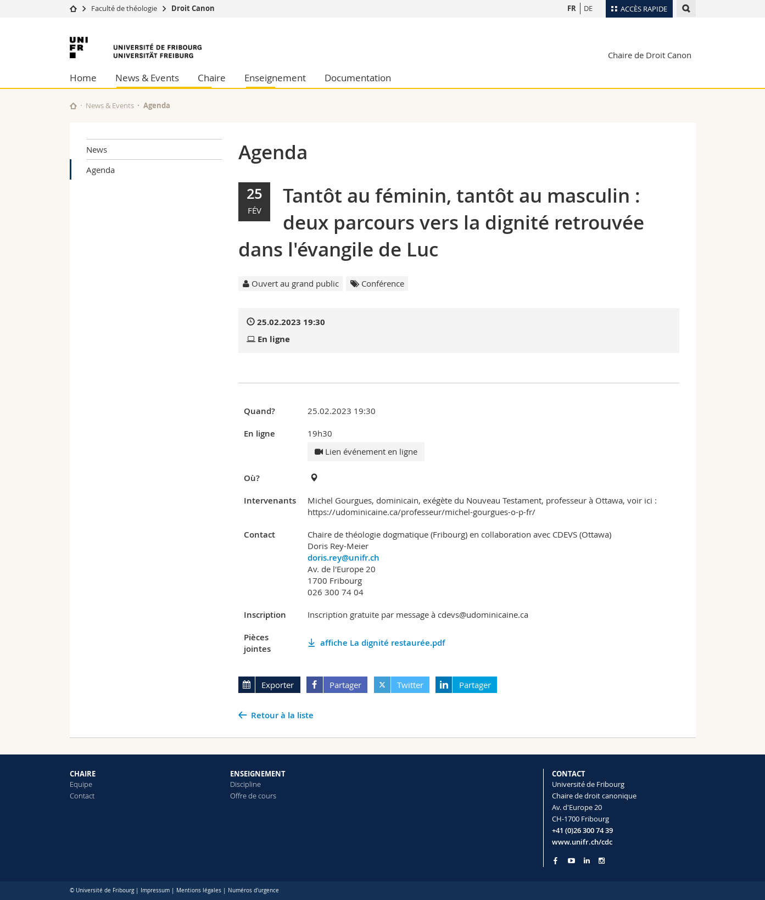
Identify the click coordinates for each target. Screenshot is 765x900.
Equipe (81, 784)
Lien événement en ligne (366, 451)
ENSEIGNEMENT (258, 774)
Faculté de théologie (124, 8)
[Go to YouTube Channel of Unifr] (571, 860)
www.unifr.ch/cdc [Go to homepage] (582, 842)
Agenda (100, 169)
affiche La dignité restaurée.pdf (382, 643)
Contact (82, 796)
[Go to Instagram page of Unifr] (602, 860)
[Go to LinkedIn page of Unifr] (587, 860)
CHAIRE (83, 774)
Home (83, 77)
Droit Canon (193, 8)
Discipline (245, 784)
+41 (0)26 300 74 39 (582, 830)
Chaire (212, 77)
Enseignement (275, 77)
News (96, 149)
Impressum (155, 890)
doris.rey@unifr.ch (343, 557)
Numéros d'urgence (253, 890)
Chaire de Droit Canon (649, 54)
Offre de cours (253, 796)
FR (571, 8)
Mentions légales (198, 890)
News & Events (147, 77)
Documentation (358, 77)
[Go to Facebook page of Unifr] (555, 860)
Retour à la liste (282, 715)
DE (588, 8)
